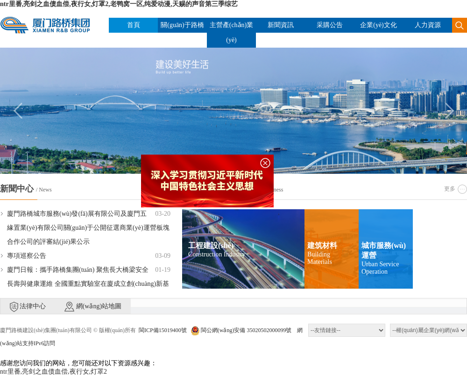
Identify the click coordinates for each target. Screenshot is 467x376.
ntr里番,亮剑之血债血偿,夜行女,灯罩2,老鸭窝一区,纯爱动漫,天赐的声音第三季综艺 (119, 3)
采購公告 (330, 24)
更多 (449, 188)
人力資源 (428, 24)
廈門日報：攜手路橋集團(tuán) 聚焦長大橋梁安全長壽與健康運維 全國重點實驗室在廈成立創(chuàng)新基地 (88, 283)
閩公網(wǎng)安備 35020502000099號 (241, 330)
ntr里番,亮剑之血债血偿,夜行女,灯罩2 (53, 371)
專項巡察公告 (26, 255)
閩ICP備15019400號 (163, 330)
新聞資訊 (281, 24)
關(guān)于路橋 (182, 24)
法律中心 (28, 307)
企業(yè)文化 (378, 24)
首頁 (133, 24)
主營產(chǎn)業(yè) (232, 32)
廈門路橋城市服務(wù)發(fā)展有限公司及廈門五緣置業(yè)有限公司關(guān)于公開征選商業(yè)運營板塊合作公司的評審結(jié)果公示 (88, 227)
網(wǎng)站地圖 (92, 307)
